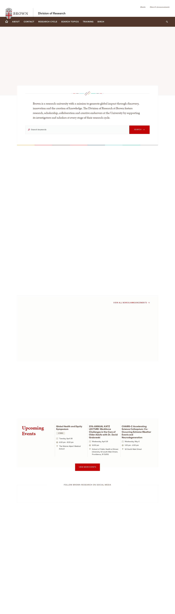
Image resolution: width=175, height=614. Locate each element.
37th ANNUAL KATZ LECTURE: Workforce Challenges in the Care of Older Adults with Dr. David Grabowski (103, 432)
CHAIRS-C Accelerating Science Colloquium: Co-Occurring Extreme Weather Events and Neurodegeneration (136, 432)
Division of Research (52, 8)
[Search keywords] (77, 130)
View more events (87, 467)
